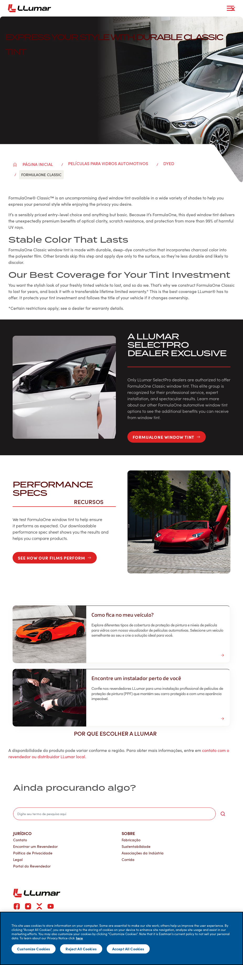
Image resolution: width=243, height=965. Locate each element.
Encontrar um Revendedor (35, 846)
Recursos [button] (91, 502)
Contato (20, 839)
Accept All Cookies (128, 948)
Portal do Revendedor (32, 866)
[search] (114, 813)
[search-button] (223, 813)
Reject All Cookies (81, 948)
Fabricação (131, 839)
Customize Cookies (33, 948)
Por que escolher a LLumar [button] (118, 733)
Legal (18, 859)
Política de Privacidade (32, 852)
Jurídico (22, 833)
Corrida (128, 859)
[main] (121, 938)
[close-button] (233, 9)
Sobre (128, 833)
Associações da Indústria (143, 852)
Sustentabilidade (136, 846)
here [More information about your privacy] (79, 938)
